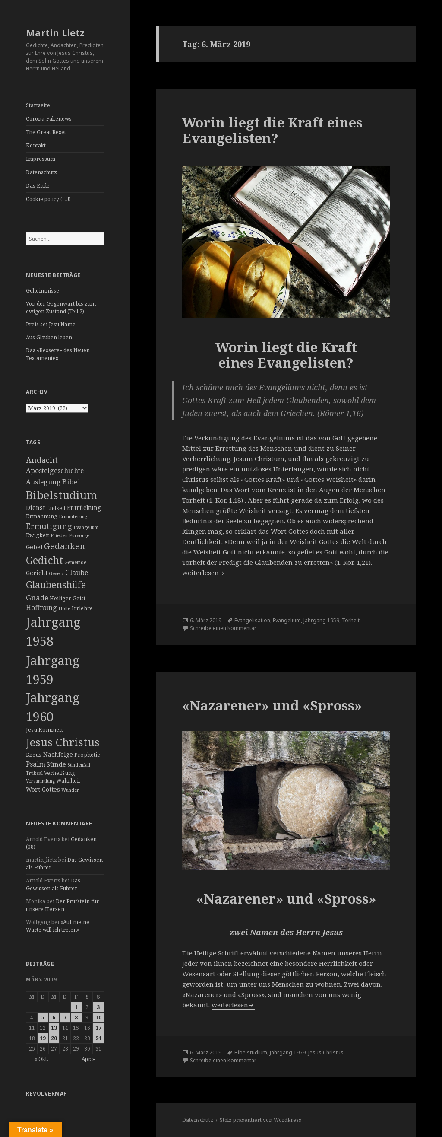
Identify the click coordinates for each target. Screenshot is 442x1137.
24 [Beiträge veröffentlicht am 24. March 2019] (98, 1038)
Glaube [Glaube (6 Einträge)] (76, 572)
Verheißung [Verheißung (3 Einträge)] (59, 773)
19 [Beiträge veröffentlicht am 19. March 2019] (43, 1038)
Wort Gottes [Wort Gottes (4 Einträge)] (43, 789)
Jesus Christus (326, 1052)
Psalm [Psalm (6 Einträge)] (35, 764)
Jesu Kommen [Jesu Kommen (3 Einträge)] (44, 729)
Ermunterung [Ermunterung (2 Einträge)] (73, 516)
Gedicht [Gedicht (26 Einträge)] (44, 560)
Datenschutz (41, 172)
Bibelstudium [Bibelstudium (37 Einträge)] (61, 494)
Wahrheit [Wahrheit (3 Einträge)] (68, 780)
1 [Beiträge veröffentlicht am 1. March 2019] (76, 1007)
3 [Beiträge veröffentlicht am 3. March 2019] (98, 1007)
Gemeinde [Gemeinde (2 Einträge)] (75, 562)
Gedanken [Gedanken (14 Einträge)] (64, 546)
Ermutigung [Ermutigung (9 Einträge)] (49, 526)
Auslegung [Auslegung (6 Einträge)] (43, 482)
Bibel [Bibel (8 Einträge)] (71, 482)
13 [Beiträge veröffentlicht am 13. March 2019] (54, 1028)
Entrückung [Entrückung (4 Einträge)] (84, 507)
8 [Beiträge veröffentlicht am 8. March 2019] (76, 1017)
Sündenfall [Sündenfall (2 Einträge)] (78, 765)
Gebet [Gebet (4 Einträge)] (34, 547)
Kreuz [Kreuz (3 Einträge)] (34, 754)
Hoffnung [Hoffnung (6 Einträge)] (41, 607)
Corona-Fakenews (49, 118)
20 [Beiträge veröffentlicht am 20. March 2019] (54, 1038)
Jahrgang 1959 (321, 620)
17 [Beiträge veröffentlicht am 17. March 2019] (98, 1028)
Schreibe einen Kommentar (223, 628)
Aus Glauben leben (49, 337)
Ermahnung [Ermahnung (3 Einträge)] (41, 516)
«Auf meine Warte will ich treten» (57, 925)
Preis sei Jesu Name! (51, 324)
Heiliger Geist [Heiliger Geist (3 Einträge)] (67, 598)
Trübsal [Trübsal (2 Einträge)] (34, 773)
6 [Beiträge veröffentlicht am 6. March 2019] (53, 1017)
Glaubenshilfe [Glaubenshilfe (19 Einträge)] (56, 584)
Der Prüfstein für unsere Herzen (62, 905)
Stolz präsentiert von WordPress (260, 1120)
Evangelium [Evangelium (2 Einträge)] (85, 527)
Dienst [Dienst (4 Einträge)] (35, 507)
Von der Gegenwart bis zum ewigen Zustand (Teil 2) (61, 307)
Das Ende (38, 185)
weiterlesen (204, 572)
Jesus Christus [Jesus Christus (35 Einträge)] (63, 742)
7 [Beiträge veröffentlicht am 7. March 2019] (64, 1017)
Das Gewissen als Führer (53, 884)
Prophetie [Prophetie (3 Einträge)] (87, 754)
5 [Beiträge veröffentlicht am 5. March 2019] (42, 1017)
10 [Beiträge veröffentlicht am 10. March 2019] (98, 1017)
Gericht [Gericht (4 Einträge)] (36, 573)
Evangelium (287, 620)
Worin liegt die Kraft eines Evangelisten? (272, 130)
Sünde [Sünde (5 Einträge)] (56, 764)
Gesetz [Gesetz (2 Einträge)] (56, 573)
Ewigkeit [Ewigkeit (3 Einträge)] (37, 535)
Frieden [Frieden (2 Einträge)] (59, 535)
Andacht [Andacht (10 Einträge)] (42, 460)
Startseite (38, 105)
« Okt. (41, 1059)
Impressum (40, 158)
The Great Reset (46, 132)
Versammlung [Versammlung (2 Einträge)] (40, 781)
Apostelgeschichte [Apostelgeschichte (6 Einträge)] (55, 470)
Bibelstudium (250, 1052)
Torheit (351, 620)
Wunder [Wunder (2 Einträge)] (70, 790)
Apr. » (88, 1059)
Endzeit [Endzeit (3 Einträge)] (56, 508)
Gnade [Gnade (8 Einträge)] (37, 597)
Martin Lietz (55, 32)
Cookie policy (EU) (48, 199)
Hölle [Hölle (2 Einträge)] (64, 608)
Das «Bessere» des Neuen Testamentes (58, 354)
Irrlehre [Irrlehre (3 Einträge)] (82, 608)
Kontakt (36, 145)
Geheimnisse (42, 290)
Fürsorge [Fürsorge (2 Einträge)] (79, 535)
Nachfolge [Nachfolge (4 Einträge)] (58, 754)
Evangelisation (252, 620)
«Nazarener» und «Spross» (272, 705)
